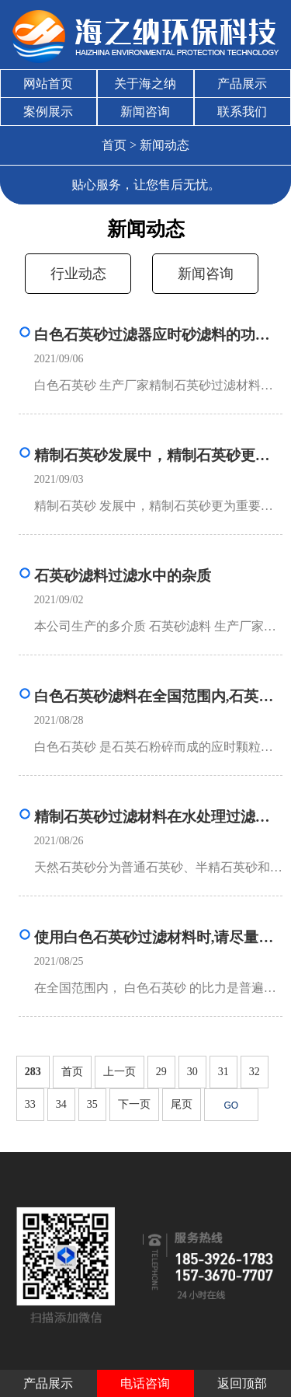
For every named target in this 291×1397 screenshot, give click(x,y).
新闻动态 (164, 145)
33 (30, 1104)
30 (192, 1071)
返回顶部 (242, 1383)
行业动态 (78, 273)
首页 (114, 145)
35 (92, 1104)
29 (161, 1071)
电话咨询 (145, 1383)
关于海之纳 (145, 83)
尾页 (181, 1104)
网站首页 (48, 83)
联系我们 (242, 111)
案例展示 (48, 111)
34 (61, 1104)
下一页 (134, 1104)
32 (254, 1071)
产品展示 (242, 83)
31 (223, 1071)
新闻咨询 (145, 111)
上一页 (119, 1071)
